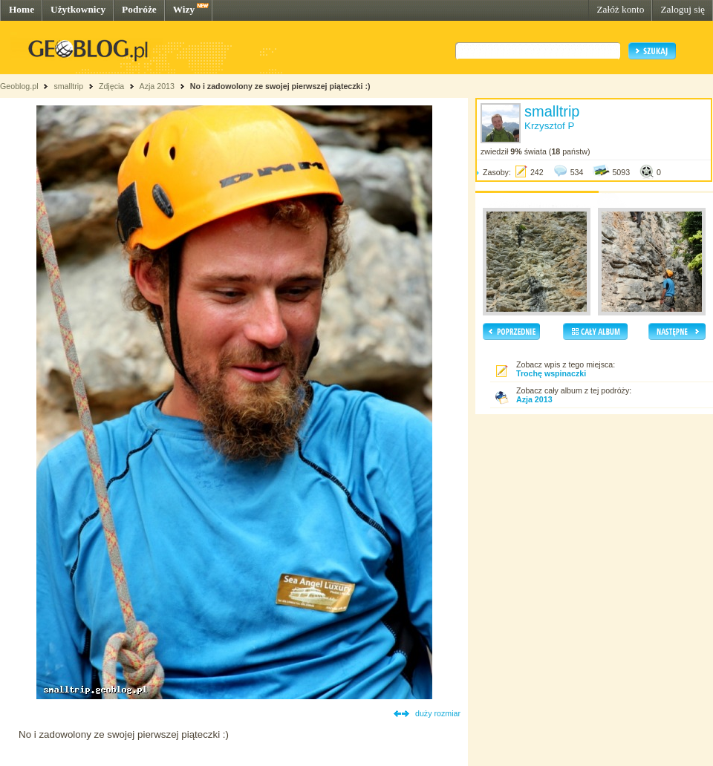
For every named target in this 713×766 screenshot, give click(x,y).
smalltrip (68, 86)
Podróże (139, 9)
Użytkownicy (78, 9)
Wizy (184, 9)
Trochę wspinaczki (551, 373)
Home (21, 9)
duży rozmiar (437, 713)
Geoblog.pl (19, 86)
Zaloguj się (682, 9)
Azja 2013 (157, 86)
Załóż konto (620, 9)
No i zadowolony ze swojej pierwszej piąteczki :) (280, 86)
